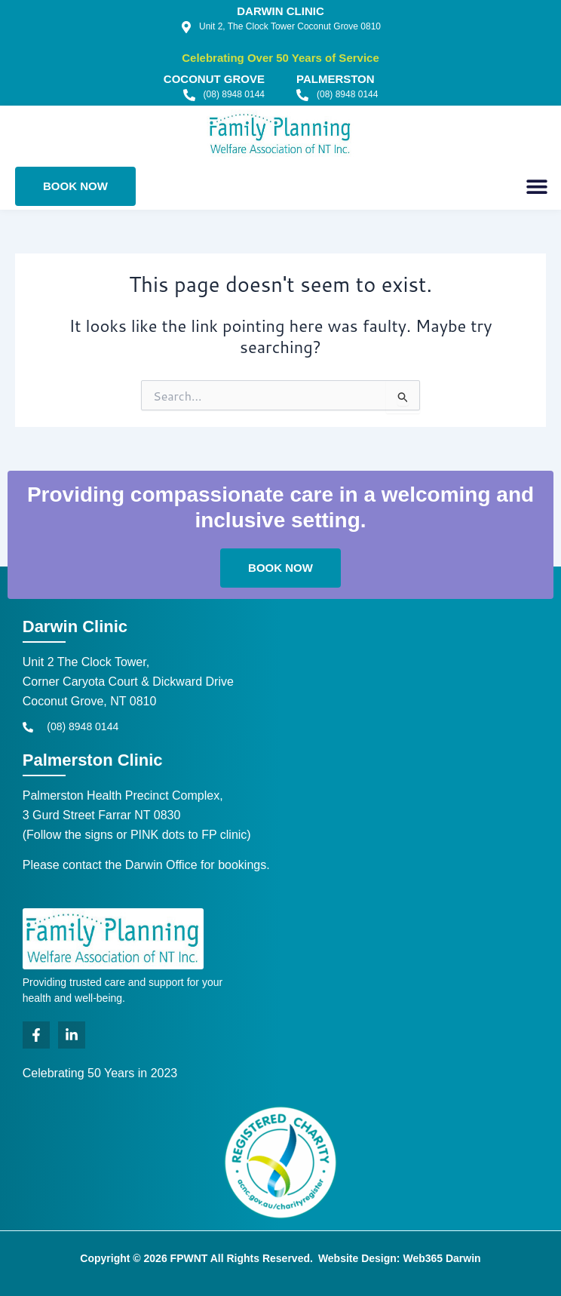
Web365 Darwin (441, 1258)
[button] (536, 186)
